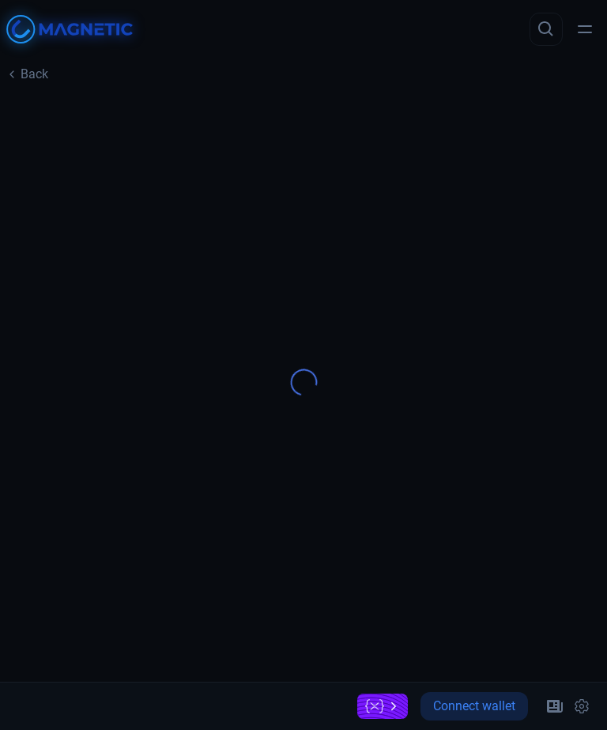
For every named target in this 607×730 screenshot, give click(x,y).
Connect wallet (474, 705)
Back (27, 73)
